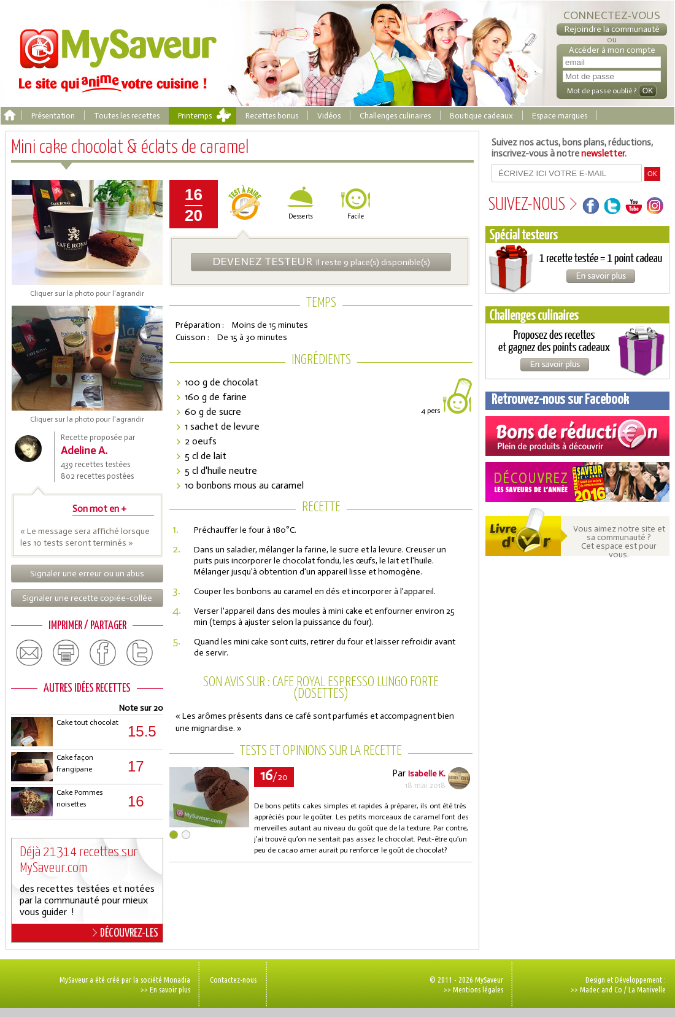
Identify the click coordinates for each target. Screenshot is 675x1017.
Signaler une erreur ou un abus (87, 573)
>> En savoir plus (165, 989)
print (66, 653)
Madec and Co (601, 989)
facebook (103, 653)
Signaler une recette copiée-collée (87, 598)
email (29, 653)
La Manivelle (647, 989)
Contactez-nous (233, 979)
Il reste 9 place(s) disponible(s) (321, 261)
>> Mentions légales (473, 989)
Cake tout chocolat (87, 722)
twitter (139, 653)
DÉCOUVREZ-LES (125, 933)
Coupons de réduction (577, 436)
